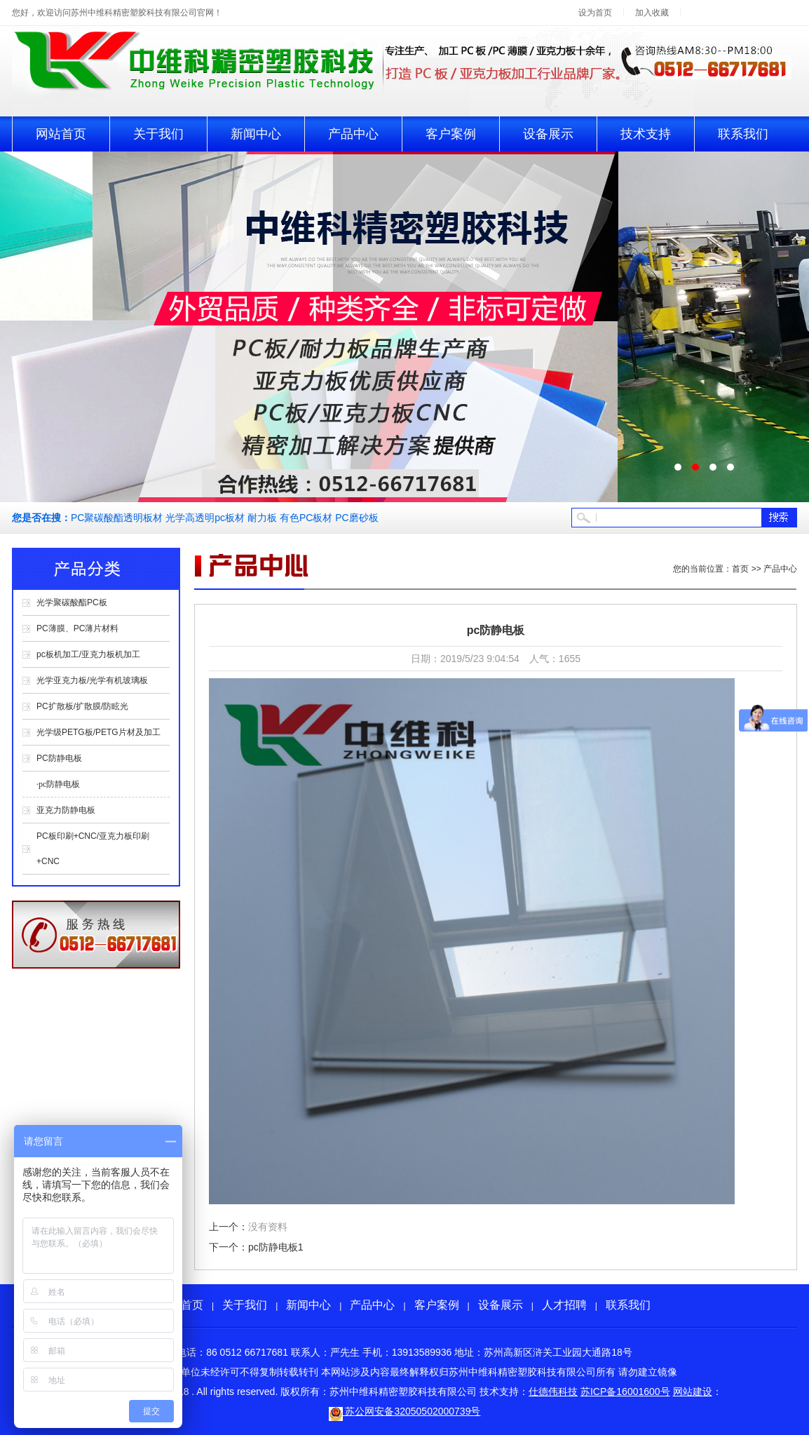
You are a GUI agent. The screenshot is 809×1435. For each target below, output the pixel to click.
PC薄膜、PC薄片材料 (77, 628)
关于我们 (158, 134)
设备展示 (548, 134)
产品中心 (353, 134)
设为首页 (595, 13)
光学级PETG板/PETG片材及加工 (98, 732)
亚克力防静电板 (65, 810)
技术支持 (645, 134)
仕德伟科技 (553, 1391)
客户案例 (451, 134)
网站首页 (61, 134)
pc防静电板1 (276, 1247)
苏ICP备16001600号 (625, 1391)
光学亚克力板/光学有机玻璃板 (92, 680)
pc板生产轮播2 (404, 326)
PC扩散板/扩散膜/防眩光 (82, 706)
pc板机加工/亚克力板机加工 (88, 654)
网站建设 (692, 1391)
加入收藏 (652, 13)
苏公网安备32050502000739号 (405, 1411)
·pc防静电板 (58, 784)
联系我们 (743, 134)
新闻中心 (256, 134)
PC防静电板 (59, 758)
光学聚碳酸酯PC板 (71, 602)
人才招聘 (564, 1305)
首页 (740, 569)
